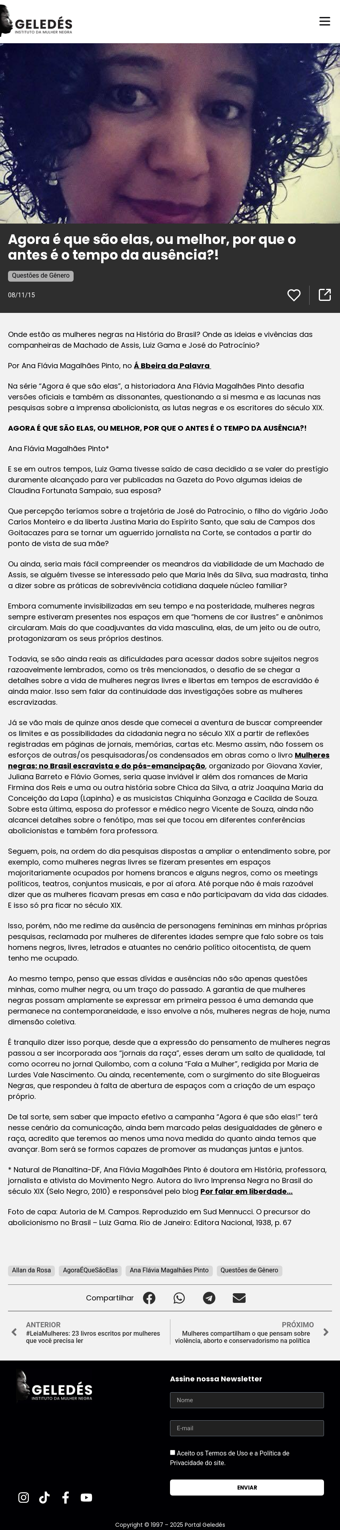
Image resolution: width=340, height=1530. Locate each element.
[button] (149, 1297)
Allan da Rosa (31, 1270)
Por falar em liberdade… (246, 1191)
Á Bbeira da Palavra (172, 365)
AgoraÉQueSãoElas (90, 1270)
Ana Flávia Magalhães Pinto (169, 1270)
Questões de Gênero (41, 275)
